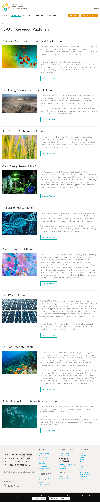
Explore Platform (48, 78)
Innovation (82, 466)
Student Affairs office (65, 455)
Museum (82, 462)
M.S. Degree (43, 455)
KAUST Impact (64, 478)
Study (5, 15)
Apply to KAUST (44, 453)
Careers (81, 470)
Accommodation (44, 484)
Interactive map (84, 455)
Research (16, 15)
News (52, 15)
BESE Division (43, 459)
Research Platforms (45, 468)
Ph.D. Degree (43, 457)
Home (4, 24)
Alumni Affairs (63, 467)
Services (41, 482)
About (44, 15)
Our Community (44, 478)
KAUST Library (64, 469)
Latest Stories (63, 476)
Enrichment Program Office (67, 465)
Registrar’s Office (64, 453)
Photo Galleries (84, 472)
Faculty (81, 468)
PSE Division (43, 466)
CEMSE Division (44, 464)
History (81, 453)
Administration (84, 457)
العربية (96, 8)
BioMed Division (44, 462)
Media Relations (84, 474)
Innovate (27, 15)
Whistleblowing (84, 477)
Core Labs (42, 470)
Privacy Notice (77, 496)
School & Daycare (44, 480)
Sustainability (83, 459)
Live (36, 15)
